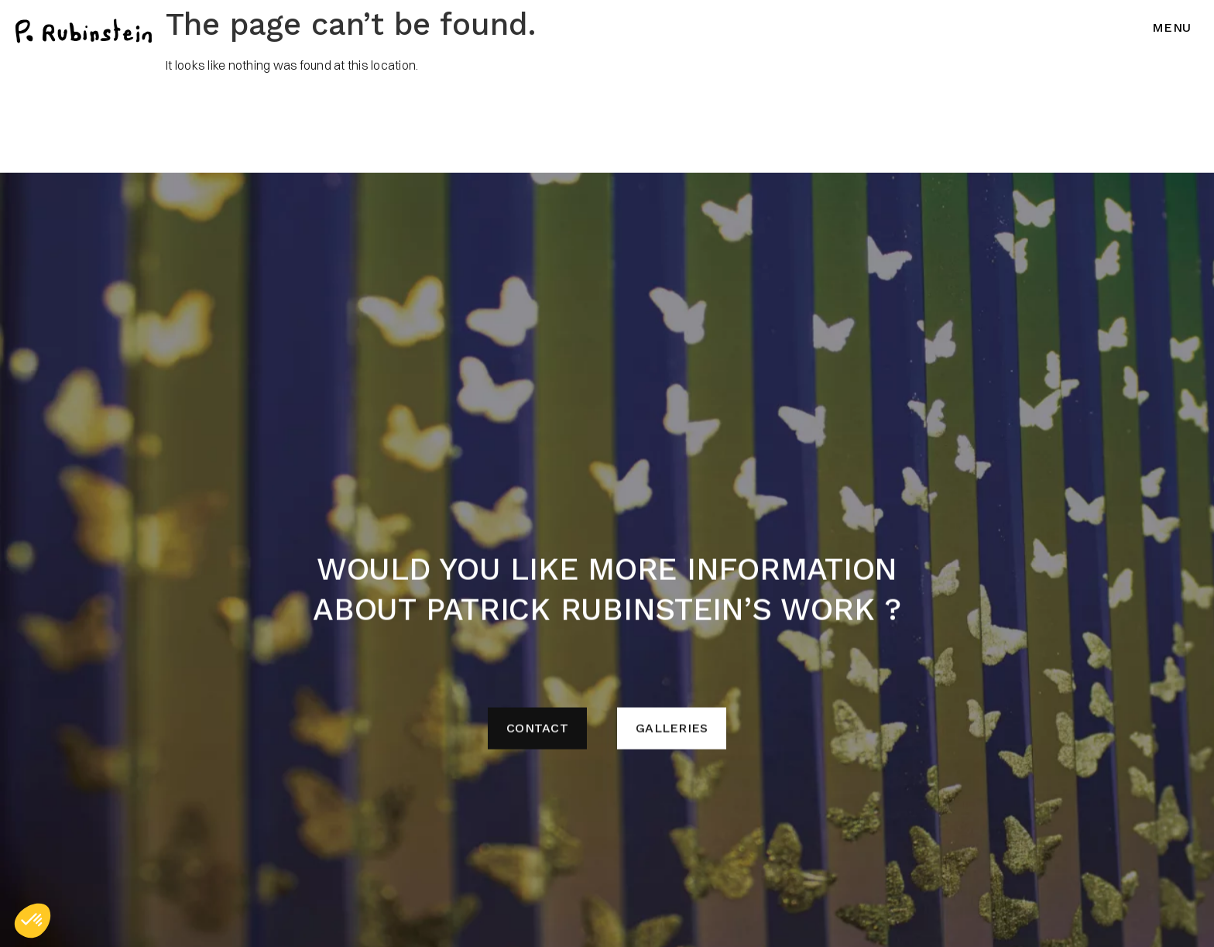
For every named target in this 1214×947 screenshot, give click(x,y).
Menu (1171, 27)
